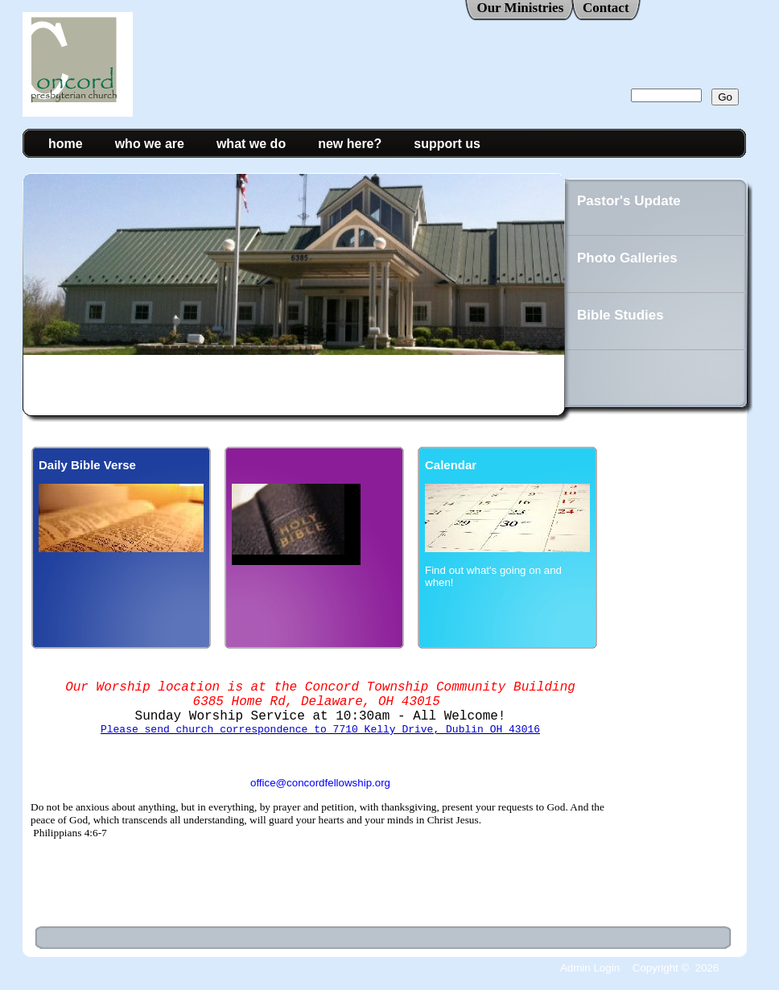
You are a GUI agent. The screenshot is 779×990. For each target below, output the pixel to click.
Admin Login (590, 968)
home (65, 144)
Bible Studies (620, 315)
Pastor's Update (629, 200)
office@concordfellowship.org (320, 797)
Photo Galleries (627, 258)
